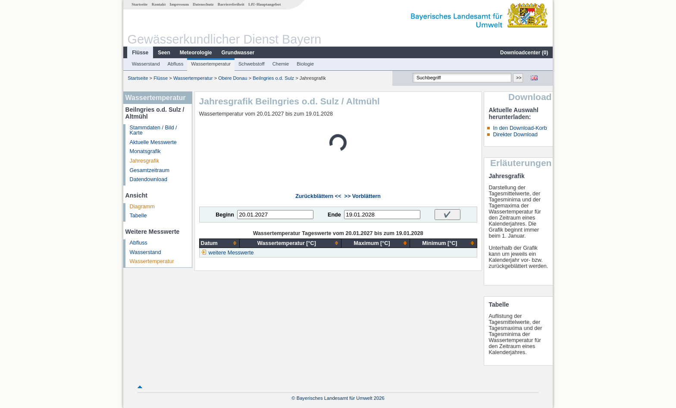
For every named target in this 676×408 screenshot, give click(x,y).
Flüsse (140, 53)
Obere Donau (232, 78)
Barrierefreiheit (231, 4)
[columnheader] (219, 243)
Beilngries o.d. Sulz (273, 78)
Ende (334, 215)
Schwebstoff (251, 63)
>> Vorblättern (362, 196)
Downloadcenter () (524, 53)
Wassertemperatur (211, 63)
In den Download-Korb (520, 128)
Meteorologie (196, 53)
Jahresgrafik (145, 161)
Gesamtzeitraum (149, 170)
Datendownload (149, 179)
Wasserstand (146, 63)
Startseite (139, 4)
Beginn (225, 215)
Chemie (280, 63)
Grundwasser (238, 53)
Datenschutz (203, 4)
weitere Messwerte (231, 253)
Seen (164, 53)
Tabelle (138, 216)
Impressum (179, 4)
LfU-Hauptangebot (264, 4)
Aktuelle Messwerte (153, 142)
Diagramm (142, 207)
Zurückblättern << (318, 196)
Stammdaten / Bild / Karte (153, 130)
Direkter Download (515, 135)
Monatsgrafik (145, 151)
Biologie (305, 63)
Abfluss (176, 63)
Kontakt (159, 4)
